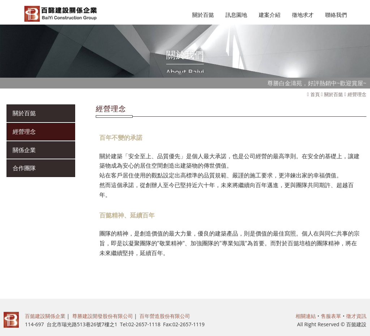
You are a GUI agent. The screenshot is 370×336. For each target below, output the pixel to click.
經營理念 (357, 94)
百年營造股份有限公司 (164, 316)
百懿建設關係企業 (45, 316)
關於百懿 (333, 94)
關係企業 (24, 150)
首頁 (315, 94)
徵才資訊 (356, 316)
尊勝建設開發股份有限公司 (102, 316)
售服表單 (331, 316)
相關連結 (306, 316)
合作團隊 (24, 168)
